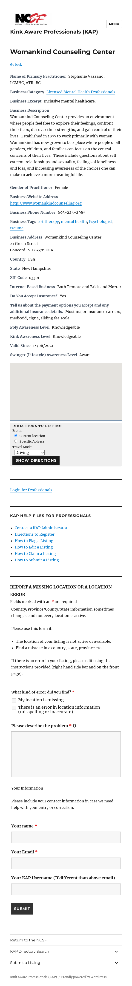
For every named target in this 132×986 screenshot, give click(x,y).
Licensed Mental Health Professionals (80, 92)
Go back (16, 65)
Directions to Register (35, 534)
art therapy (48, 221)
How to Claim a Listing (35, 553)
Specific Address (29, 441)
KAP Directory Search (29, 951)
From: (17, 431)
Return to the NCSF (28, 940)
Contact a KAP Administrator (41, 528)
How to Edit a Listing (34, 547)
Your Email (24, 852)
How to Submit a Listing (37, 560)
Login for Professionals (31, 490)
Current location (29, 436)
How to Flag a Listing (34, 540)
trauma (16, 228)
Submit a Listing (25, 962)
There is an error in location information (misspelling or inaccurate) (59, 709)
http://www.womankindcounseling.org (46, 203)
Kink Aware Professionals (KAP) (54, 31)
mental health (74, 221)
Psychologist (100, 221)
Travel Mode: (22, 447)
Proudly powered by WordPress (84, 977)
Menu (114, 24)
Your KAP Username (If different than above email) (63, 878)
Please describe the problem (43, 725)
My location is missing (41, 700)
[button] (66, 387)
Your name (24, 826)
